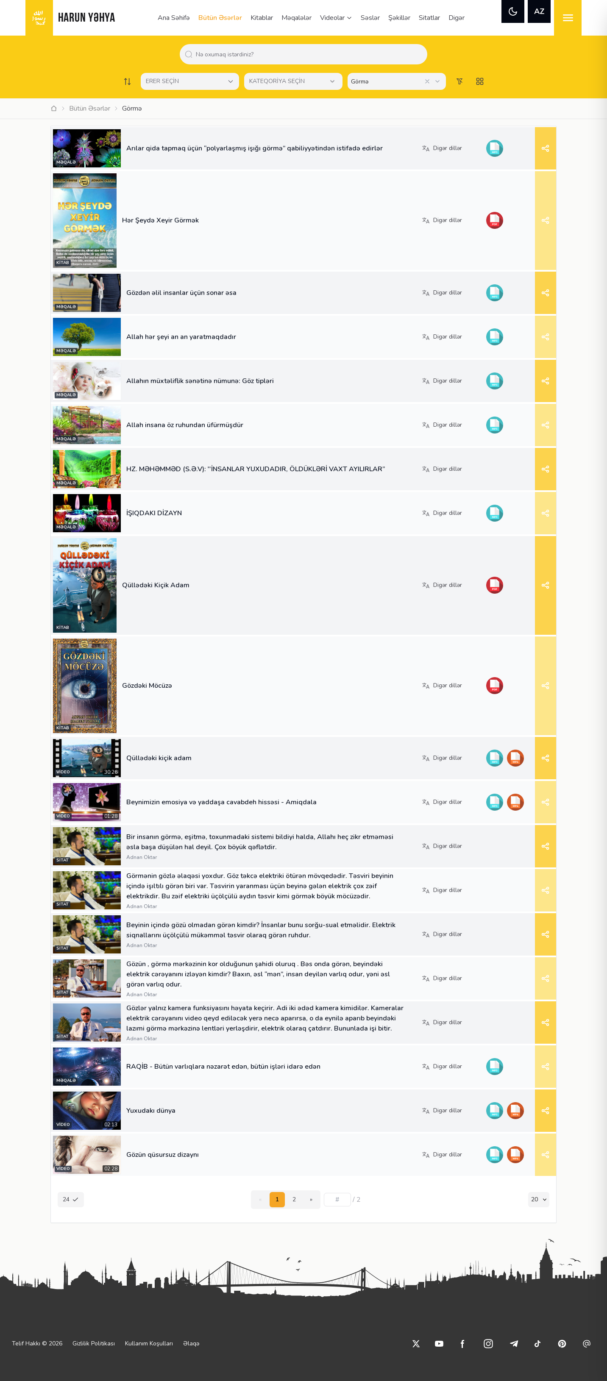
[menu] (568, 18)
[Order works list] (127, 81)
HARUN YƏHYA (86, 18)
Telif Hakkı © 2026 (37, 1343)
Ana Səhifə (174, 17)
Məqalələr (296, 17)
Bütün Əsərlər (220, 17)
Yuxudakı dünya (150, 1110)
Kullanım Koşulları (149, 1343)
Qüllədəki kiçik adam (159, 758)
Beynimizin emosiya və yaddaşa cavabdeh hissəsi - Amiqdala (221, 802)
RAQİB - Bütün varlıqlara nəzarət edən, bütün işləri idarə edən (223, 1066)
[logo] (39, 18)
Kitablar (262, 17)
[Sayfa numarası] (337, 1199)
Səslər (370, 17)
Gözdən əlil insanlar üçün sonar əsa (181, 292)
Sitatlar (429, 17)
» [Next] (311, 1199)
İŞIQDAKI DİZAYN (154, 513)
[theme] (512, 11)
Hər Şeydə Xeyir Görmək (160, 220)
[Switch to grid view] (479, 81)
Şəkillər (399, 17)
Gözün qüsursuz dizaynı (162, 1154)
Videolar (336, 17)
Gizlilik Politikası (93, 1343)
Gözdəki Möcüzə (147, 685)
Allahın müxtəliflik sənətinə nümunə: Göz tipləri (200, 381)
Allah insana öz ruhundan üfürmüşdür (184, 425)
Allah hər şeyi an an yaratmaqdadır (181, 337)
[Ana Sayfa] (53, 108)
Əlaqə (191, 1343)
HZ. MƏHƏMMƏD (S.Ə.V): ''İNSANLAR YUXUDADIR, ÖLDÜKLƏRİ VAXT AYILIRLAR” (255, 469)
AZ (539, 11)
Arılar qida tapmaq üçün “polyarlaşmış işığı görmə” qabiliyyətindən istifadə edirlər (254, 148)
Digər (456, 17)
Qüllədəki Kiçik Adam (155, 585)
